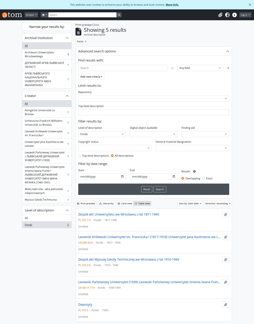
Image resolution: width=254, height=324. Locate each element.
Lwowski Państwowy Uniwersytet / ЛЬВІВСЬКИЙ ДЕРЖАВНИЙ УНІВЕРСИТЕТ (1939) (47, 156)
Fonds (47, 225)
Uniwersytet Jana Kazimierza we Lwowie (47, 144)
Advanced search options (97, 51)
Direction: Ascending (217, 203)
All (26, 46)
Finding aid (188, 128)
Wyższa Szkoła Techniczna (47, 200)
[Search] (82, 14)
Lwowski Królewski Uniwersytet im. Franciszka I (47, 133)
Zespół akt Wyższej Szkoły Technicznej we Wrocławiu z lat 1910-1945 (128, 259)
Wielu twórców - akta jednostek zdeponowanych (47, 191)
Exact (209, 178)
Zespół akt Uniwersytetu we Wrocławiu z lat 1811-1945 (118, 214)
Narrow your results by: (46, 26)
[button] (220, 14)
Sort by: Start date (189, 203)
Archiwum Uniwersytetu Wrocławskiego (47, 54)
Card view (125, 203)
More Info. (172, 4)
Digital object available (143, 128)
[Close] (250, 4)
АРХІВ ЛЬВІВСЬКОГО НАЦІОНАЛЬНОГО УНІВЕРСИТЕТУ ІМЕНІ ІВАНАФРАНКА (47, 79)
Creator (30, 96)
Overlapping (192, 178)
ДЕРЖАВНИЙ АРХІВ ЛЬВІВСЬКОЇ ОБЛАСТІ (47, 65)
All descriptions (124, 155)
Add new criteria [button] (90, 76)
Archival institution (39, 38)
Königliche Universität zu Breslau (47, 112)
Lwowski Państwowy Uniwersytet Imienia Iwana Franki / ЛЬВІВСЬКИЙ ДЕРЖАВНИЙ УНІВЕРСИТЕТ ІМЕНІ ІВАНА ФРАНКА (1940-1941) (47, 174)
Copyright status (88, 142)
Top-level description (91, 106)
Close (95, 25)
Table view (142, 203)
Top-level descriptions (95, 155)
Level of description (39, 210)
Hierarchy (106, 203)
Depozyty (85, 304)
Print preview (86, 203)
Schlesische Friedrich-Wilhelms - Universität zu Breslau (47, 122)
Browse (30, 14)
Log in (244, 14)
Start (81, 170)
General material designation (173, 142)
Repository (85, 92)
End (132, 170)
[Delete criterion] (228, 68)
